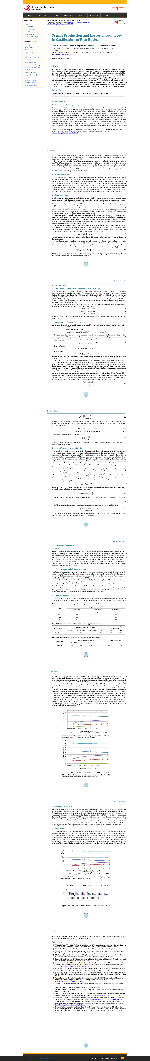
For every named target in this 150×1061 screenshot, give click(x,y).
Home (29, 15)
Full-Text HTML (29, 29)
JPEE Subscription (30, 62)
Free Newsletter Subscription (33, 65)
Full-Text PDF (28, 27)
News (81, 15)
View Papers (28, 47)
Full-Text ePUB (29, 32)
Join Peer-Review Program (46, 1058)
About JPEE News (30, 72)
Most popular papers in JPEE (33, 67)
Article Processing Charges (32, 57)
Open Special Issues (30, 80)
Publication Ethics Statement (33, 70)
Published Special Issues (31, 82)
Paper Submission (30, 60)
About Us (94, 15)
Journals (42, 15)
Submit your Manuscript (109, 1058)
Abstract (27, 24)
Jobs (107, 15)
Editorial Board (29, 52)
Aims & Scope (28, 50)
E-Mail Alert (30, 1058)
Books (55, 15)
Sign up (93, 1058)
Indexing (27, 45)
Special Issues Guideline (31, 85)
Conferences (68, 15)
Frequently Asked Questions (33, 75)
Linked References (30, 34)
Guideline (27, 55)
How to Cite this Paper (31, 37)
